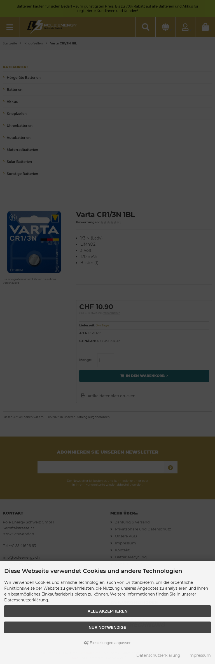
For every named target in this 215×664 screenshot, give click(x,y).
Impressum (199, 655)
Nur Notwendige (107, 627)
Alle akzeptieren (108, 611)
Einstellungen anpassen (108, 643)
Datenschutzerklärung (158, 655)
